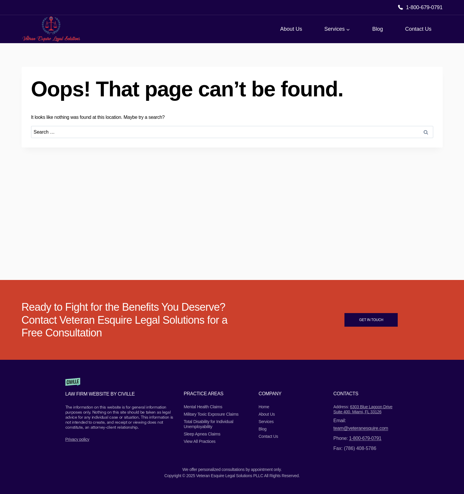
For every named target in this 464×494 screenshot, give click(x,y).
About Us (291, 29)
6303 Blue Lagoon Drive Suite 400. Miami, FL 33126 (363, 409)
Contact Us (418, 29)
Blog (377, 29)
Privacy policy (77, 439)
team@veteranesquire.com (361, 428)
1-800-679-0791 (424, 7)
